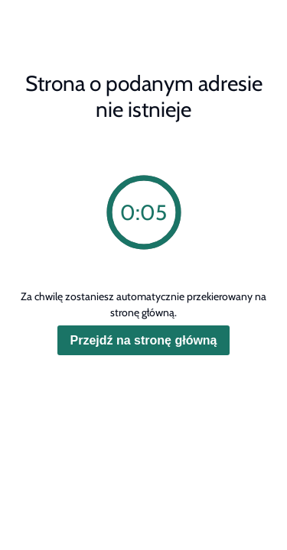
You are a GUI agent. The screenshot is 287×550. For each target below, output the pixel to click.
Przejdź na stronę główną (143, 340)
